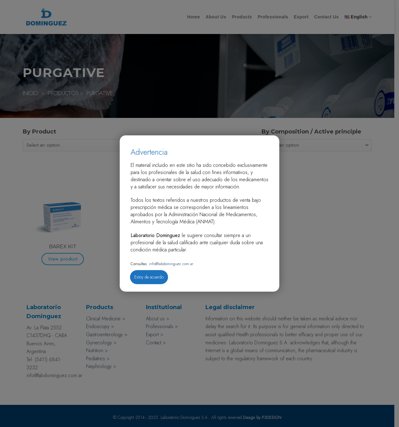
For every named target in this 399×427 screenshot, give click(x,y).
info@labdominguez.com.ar (170, 264)
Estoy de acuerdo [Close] (149, 277)
